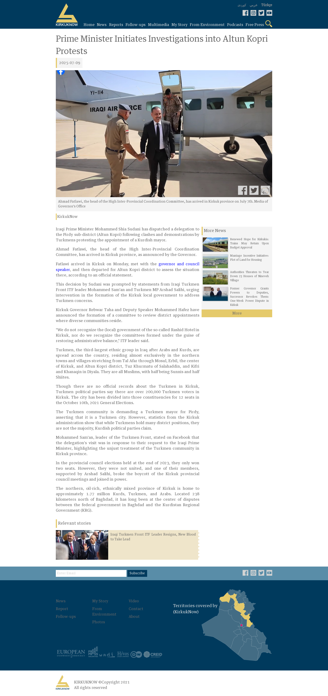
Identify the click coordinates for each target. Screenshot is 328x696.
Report (62, 609)
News (61, 601)
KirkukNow (67, 217)
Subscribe (137, 573)
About (134, 617)
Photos (98, 622)
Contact (136, 609)
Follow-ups (66, 617)
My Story (100, 601)
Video (134, 601)
